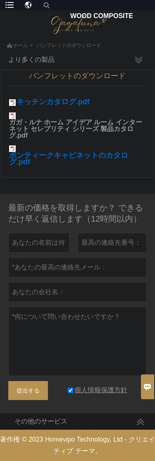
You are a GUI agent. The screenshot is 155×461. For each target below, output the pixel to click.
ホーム (20, 45)
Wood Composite (101, 15)
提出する (28, 390)
